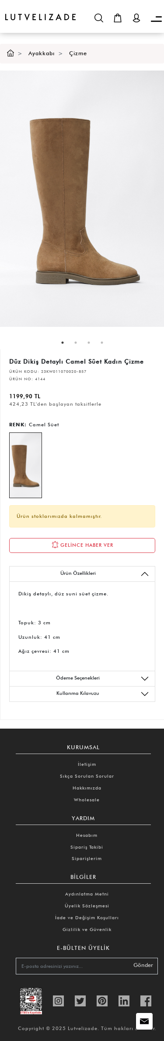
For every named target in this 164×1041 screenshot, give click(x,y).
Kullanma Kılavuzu (102, 694)
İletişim (87, 764)
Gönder (143, 965)
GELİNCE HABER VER (82, 544)
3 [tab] (88, 342)
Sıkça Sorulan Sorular (87, 776)
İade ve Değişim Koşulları (87, 917)
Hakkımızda (87, 787)
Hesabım (87, 835)
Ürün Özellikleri (105, 574)
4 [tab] (102, 342)
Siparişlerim (87, 858)
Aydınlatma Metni (87, 893)
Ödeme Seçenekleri (102, 678)
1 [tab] (62, 342)
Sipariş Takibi (86, 847)
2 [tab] (75, 342)
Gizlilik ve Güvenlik (87, 929)
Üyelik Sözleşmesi (87, 905)
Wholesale (87, 799)
